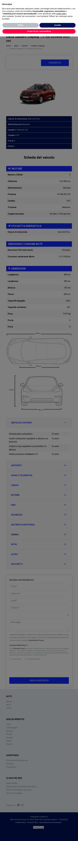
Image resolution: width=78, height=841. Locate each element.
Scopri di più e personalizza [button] (39, 31)
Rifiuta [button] (20, 25)
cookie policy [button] (61, 14)
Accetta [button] (57, 25)
